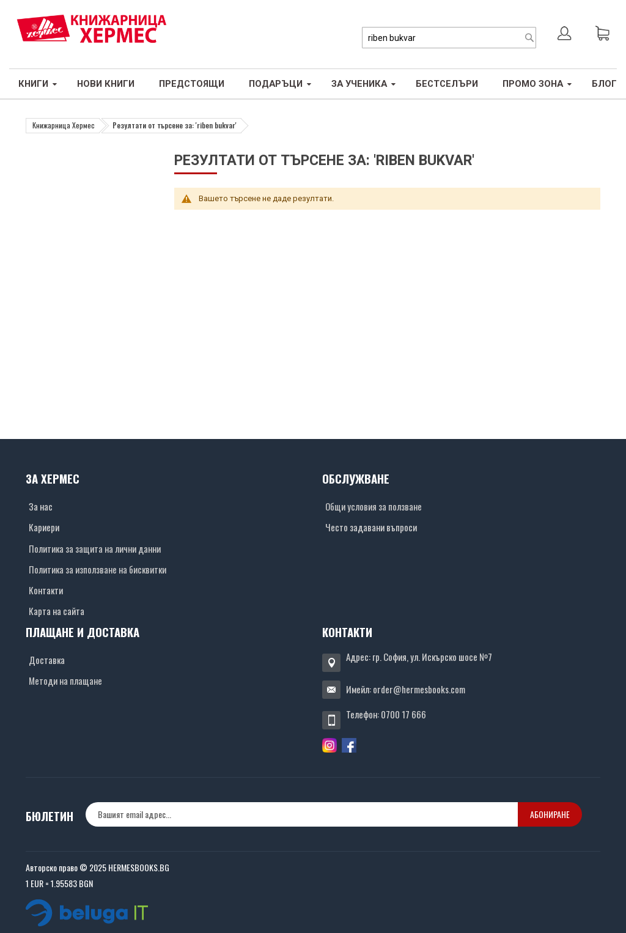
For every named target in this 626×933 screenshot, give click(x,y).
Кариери (44, 527)
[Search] (529, 37)
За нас (41, 506)
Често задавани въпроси (371, 527)
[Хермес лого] (91, 28)
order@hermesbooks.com (419, 689)
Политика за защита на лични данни (95, 548)
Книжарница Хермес (63, 125)
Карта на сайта (56, 611)
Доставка (47, 659)
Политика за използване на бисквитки (97, 569)
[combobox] (449, 37)
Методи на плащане (65, 680)
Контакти (46, 590)
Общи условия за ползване (373, 506)
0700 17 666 (403, 714)
